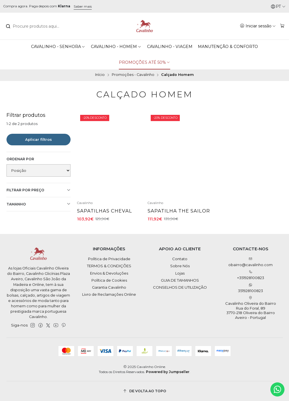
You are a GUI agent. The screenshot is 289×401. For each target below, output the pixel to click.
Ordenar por (20, 159)
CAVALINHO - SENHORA (58, 46)
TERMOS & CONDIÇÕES (109, 266)
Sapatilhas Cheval (104, 211)
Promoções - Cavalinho (133, 75)
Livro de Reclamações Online (109, 294)
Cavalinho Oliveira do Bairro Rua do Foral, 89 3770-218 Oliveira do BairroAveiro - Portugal (250, 308)
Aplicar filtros (38, 139)
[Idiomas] (278, 6)
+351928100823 (250, 275)
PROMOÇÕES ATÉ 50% (144, 62)
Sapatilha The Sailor (179, 211)
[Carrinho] (282, 26)
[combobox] (36, 26)
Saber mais (83, 6)
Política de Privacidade (109, 259)
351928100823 (250, 288)
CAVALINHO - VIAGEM (169, 46)
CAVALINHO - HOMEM (116, 46)
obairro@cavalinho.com (250, 262)
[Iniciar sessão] (257, 26)
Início (100, 75)
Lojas (180, 273)
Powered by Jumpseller (167, 372)
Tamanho (38, 204)
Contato (179, 259)
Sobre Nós (180, 266)
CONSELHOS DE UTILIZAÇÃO (180, 287)
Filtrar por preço (38, 190)
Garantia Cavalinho (109, 287)
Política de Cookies (109, 280)
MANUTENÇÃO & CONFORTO (228, 46)
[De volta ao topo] (144, 391)
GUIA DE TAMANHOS (180, 280)
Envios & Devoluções (109, 273)
